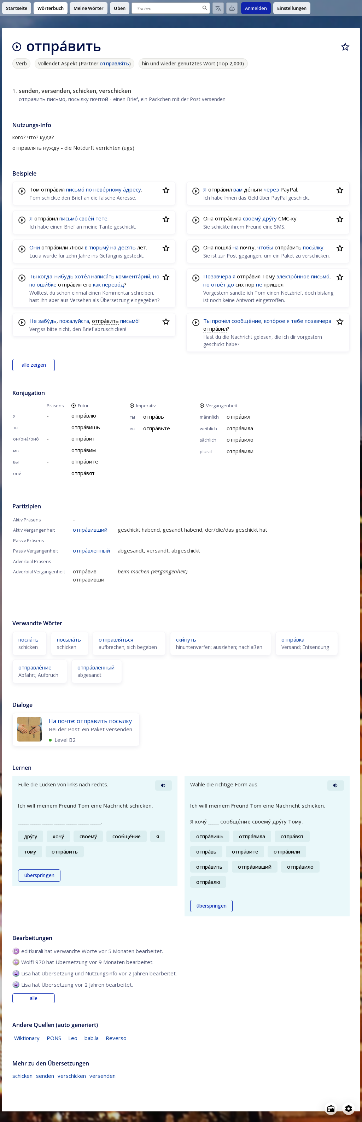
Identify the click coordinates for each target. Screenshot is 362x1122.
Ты (33, 276)
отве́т (218, 284)
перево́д (113, 284)
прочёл (221, 320)
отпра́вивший (90, 529)
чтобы (265, 247)
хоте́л (82, 276)
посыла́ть (69, 639)
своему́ (252, 218)
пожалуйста (74, 320)
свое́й (86, 218)
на (113, 247)
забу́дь (47, 320)
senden (45, 1075)
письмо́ (75, 189)
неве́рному (107, 189)
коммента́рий (133, 276)
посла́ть (28, 639)
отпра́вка (292, 639)
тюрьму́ (99, 247)
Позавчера (217, 276)
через (271, 189)
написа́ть (103, 276)
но (156, 276)
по (89, 189)
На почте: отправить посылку (90, 721)
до (230, 284)
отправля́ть (114, 63)
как (97, 284)
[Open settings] (348, 1108)
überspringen (39, 875)
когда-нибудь (56, 276)
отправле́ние (35, 667)
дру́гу (269, 218)
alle (33, 998)
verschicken (72, 1075)
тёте (101, 218)
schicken (22, 1075)
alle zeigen (34, 365)
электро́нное (293, 276)
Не (33, 320)
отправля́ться (116, 639)
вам (238, 189)
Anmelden (256, 8)
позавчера (318, 320)
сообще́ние (246, 320)
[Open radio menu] (331, 1108)
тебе (297, 320)
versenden (102, 1075)
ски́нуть (186, 639)
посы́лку (313, 247)
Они (34, 247)
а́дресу (132, 189)
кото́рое (274, 320)
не (259, 284)
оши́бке (47, 284)
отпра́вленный (91, 550)
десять (127, 247)
